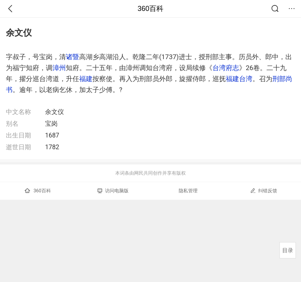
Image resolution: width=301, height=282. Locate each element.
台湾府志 (225, 68)
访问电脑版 (113, 190)
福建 (85, 79)
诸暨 (72, 57)
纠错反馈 (263, 190)
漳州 (59, 68)
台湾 (245, 79)
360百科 (150, 9)
